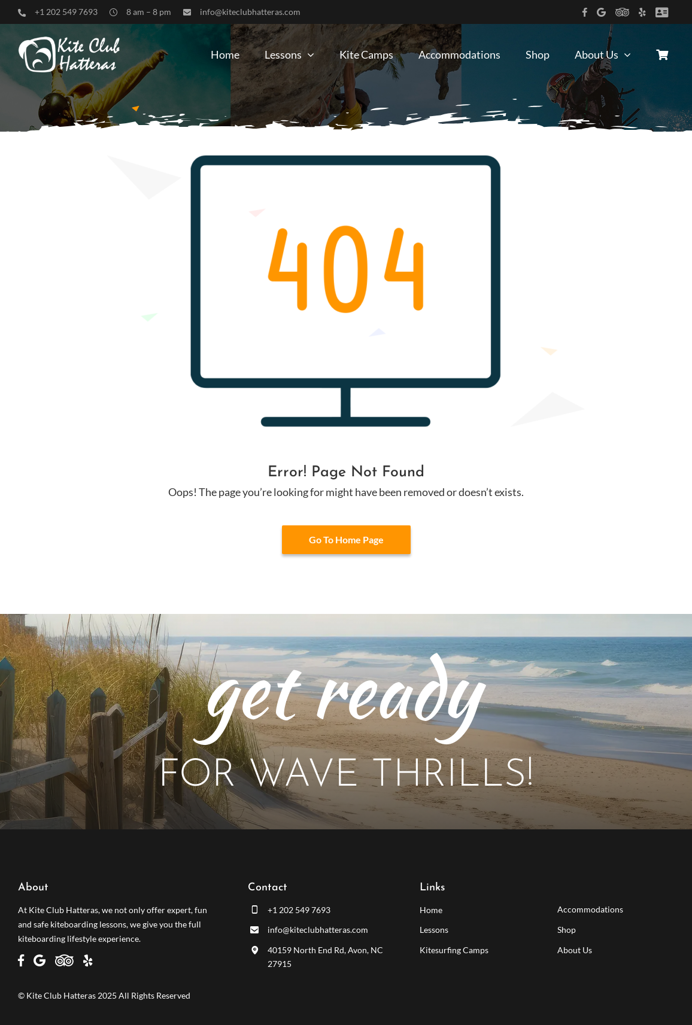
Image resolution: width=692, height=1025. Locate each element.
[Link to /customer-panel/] (661, 12)
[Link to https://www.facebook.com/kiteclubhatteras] (584, 12)
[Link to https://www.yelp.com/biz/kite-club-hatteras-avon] (642, 12)
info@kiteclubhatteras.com (250, 12)
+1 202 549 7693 (66, 12)
